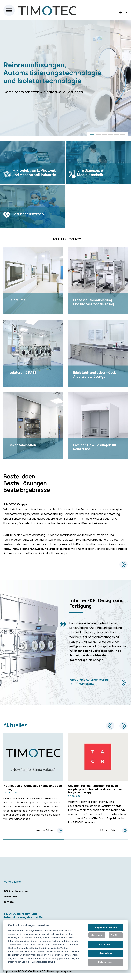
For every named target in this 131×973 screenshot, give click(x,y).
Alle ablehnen (105, 953)
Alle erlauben (105, 944)
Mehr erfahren (49, 830)
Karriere (8, 902)
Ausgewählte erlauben (105, 927)
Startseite (10, 896)
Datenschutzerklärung (43, 961)
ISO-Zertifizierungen (16, 891)
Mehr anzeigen (105, 962)
